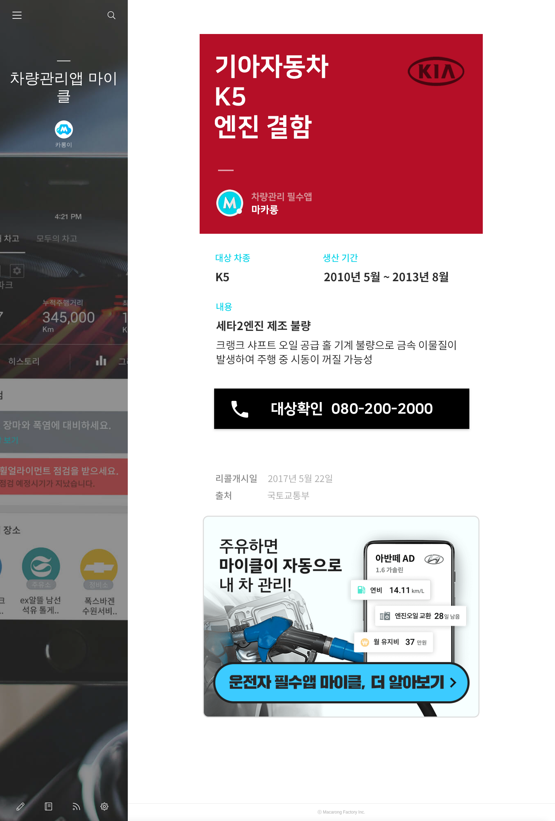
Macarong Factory (340, 812)
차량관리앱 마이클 (64, 87)
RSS (77, 806)
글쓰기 (21, 806)
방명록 (49, 806)
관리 (105, 806)
